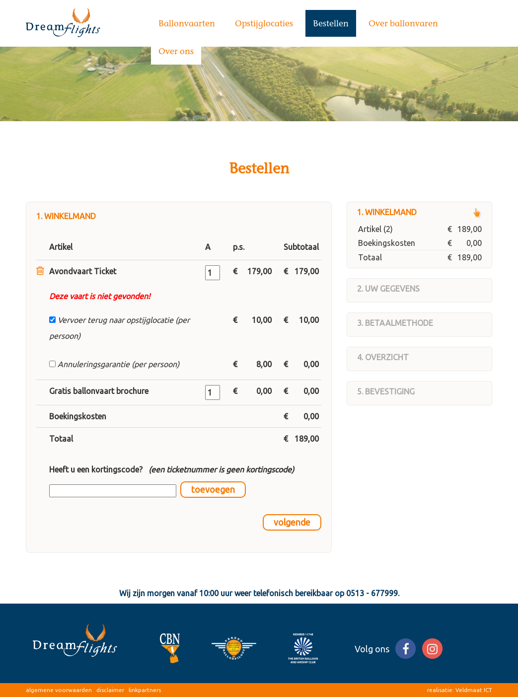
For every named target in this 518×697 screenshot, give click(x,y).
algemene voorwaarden (59, 690)
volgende (292, 522)
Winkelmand (391, 212)
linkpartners (145, 690)
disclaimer (110, 690)
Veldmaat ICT (473, 690)
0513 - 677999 (372, 593)
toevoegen (213, 489)
